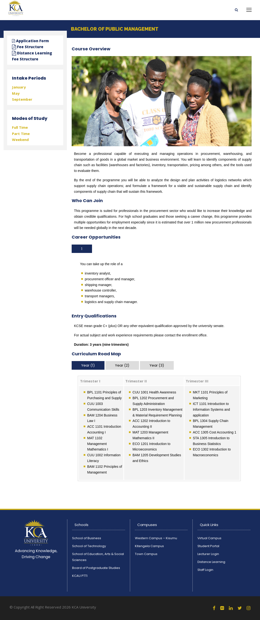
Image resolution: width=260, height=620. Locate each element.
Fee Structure (27, 46)
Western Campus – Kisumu (156, 538)
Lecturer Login (208, 554)
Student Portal (208, 546)
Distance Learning (211, 562)
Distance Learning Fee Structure (32, 56)
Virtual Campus (209, 538)
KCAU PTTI (79, 575)
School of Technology (89, 546)
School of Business (86, 538)
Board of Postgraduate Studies (96, 568)
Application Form (30, 40)
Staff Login (205, 569)
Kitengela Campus (149, 546)
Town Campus (146, 554)
